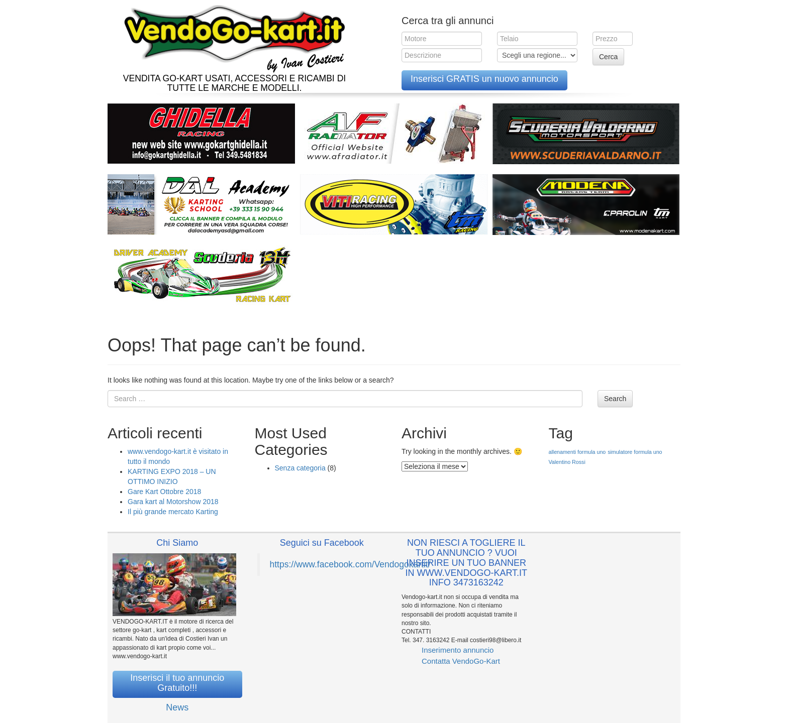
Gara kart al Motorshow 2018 (173, 502)
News (177, 707)
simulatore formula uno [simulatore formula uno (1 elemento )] (635, 452)
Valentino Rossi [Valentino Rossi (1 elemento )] (567, 462)
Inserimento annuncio (458, 650)
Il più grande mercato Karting (173, 512)
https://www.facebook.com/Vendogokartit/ (350, 564)
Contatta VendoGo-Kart (461, 661)
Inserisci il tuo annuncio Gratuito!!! (177, 683)
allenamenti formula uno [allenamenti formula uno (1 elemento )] (577, 452)
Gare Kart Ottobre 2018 (164, 492)
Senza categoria (300, 468)
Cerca (608, 57)
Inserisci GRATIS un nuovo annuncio (484, 79)
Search (615, 399)
